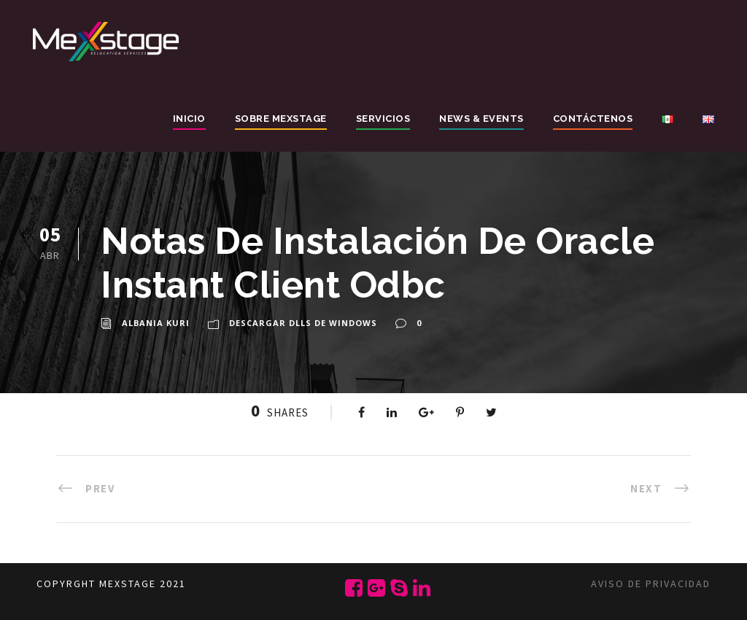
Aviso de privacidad (651, 583)
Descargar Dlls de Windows (303, 322)
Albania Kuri (156, 322)
